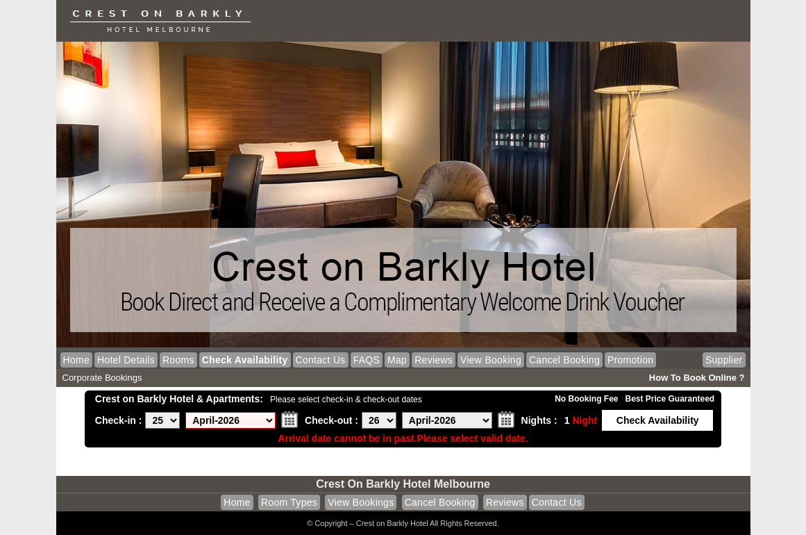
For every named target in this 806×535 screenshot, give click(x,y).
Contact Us (321, 359)
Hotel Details (126, 359)
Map (397, 359)
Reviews (433, 359)
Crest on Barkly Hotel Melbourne (403, 484)
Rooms (178, 359)
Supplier (724, 359)
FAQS (366, 359)
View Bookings (361, 502)
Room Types (289, 502)
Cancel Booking (564, 359)
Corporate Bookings (102, 377)
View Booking (490, 359)
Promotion (630, 359)
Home (76, 359)
